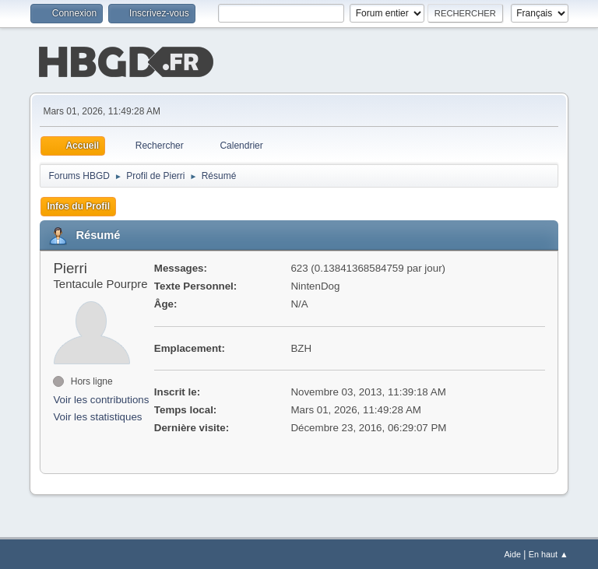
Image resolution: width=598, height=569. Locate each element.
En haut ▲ (548, 552)
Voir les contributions (101, 398)
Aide (512, 552)
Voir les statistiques (97, 416)
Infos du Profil (78, 204)
